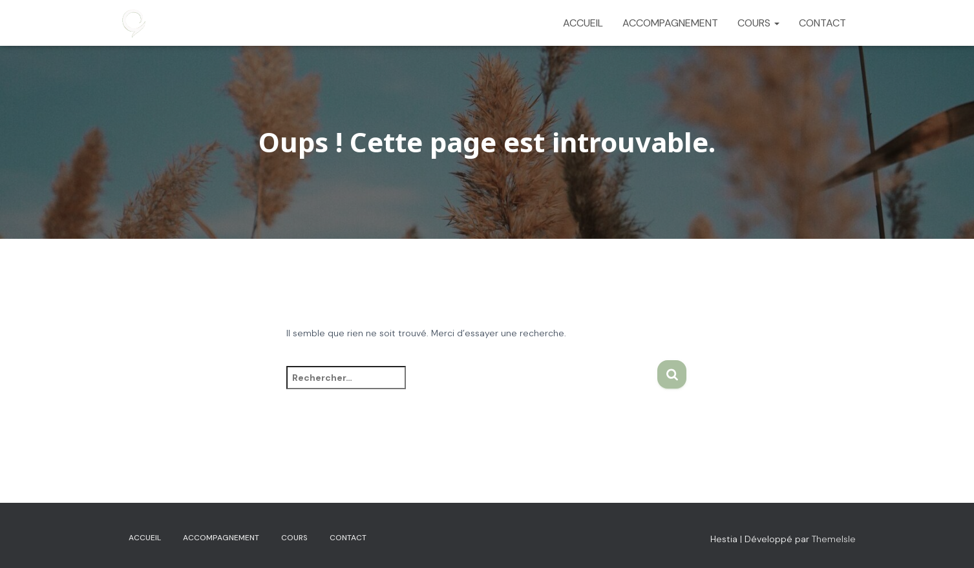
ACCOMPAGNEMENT (670, 23)
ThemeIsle (834, 539)
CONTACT (822, 23)
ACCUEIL (583, 23)
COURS (758, 23)
